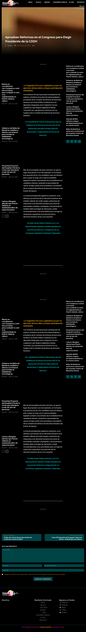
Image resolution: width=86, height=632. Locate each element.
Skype (64, 610)
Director (4, 106)
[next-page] (6, 218)
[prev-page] (3, 218)
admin (10, 48)
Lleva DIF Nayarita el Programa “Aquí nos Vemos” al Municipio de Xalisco (67, 541)
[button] (82, 6)
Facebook (65, 605)
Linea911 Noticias (45, 629)
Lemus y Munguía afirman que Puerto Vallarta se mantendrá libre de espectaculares (10, 208)
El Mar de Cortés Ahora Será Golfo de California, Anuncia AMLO (18, 541)
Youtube (64, 615)
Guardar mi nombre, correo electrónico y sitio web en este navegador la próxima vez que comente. (34, 577)
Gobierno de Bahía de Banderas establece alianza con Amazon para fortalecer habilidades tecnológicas (11, 136)
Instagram (65, 607)
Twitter (64, 612)
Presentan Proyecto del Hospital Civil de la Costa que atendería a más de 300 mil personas (11, 172)
